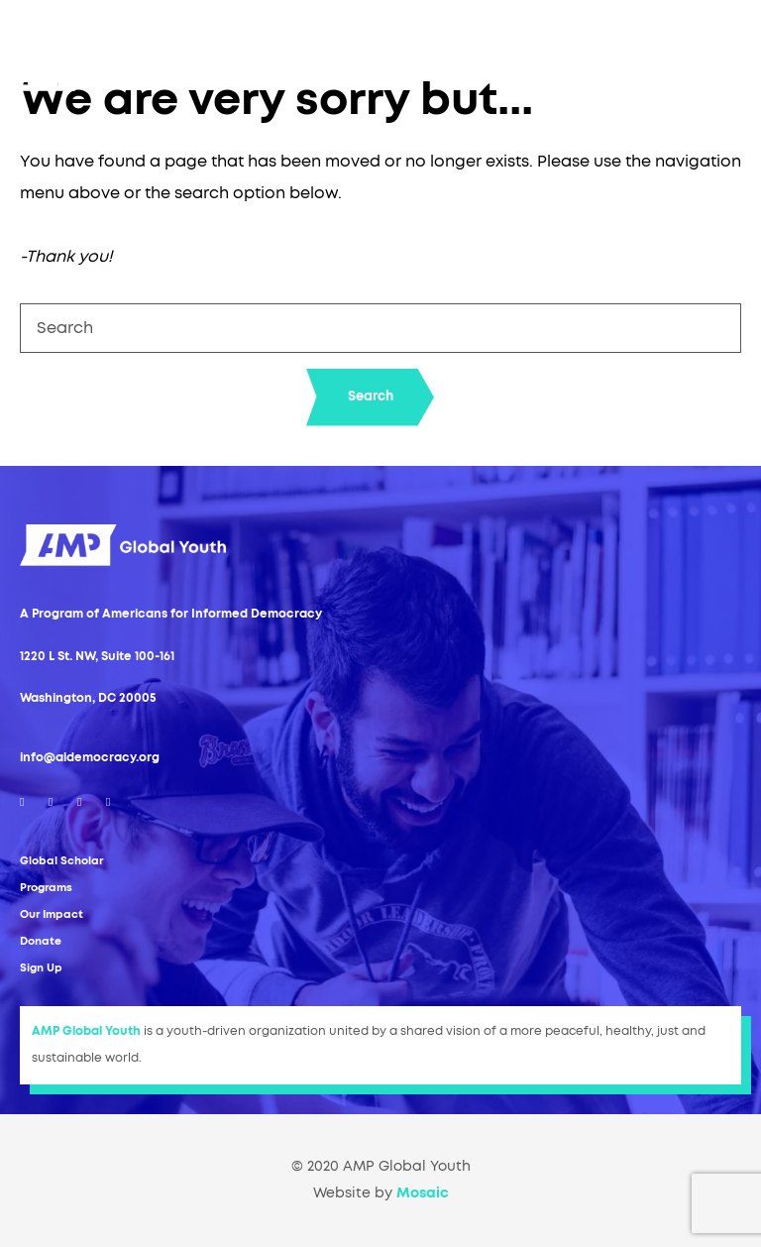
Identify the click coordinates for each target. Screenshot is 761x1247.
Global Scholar (61, 860)
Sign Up (41, 968)
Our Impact (51, 914)
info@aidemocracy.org (90, 757)
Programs (46, 887)
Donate (40, 941)
